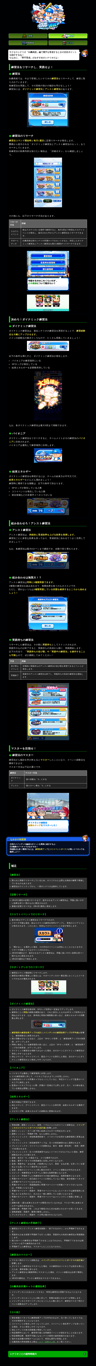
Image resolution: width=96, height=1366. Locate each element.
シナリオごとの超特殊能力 (23, 1354)
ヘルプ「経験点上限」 (47, 1342)
